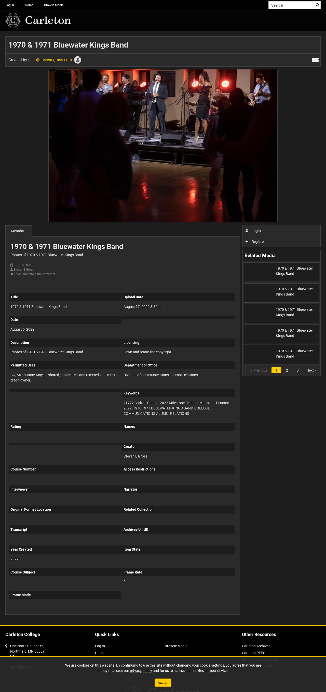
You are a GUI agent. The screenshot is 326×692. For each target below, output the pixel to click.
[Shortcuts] (315, 59)
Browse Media (54, 5)
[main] (163, 328)
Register (255, 241)
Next (311, 370)
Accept (163, 682)
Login (253, 230)
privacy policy (141, 670)
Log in (10, 5)
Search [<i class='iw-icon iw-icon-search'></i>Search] (317, 4)
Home (29, 5)
